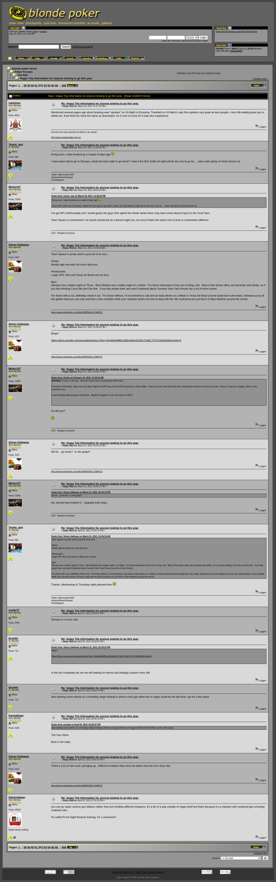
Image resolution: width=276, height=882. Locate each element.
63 (45, 85)
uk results (93, 23)
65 (52, 85)
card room (49, 23)
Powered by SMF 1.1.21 (123, 872)
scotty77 (14, 610)
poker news (16, 23)
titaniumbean (17, 797)
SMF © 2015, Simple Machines (150, 872)
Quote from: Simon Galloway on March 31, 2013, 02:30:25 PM (80, 647)
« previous (257, 79)
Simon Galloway (19, 244)
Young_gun (16, 144)
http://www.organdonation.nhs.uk (66, 137)
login (35, 31)
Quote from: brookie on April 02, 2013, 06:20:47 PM (75, 724)
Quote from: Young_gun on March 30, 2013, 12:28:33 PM (78, 196)
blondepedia (33, 23)
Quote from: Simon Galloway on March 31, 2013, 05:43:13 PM (80, 492)
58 (25, 85)
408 (64, 85)
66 (56, 85)
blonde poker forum (24, 68)
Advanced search (82, 46)
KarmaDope (16, 715)
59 (28, 85)
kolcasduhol (236, 51)
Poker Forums (23, 71)
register (43, 31)
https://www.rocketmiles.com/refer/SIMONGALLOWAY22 (76, 312)
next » (265, 79)
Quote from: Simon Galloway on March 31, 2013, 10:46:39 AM (80, 536)
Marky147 (15, 186)
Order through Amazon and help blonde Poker (236, 31)
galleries (106, 23)
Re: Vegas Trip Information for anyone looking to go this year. (100, 103)
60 (32, 85)
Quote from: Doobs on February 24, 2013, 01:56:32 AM (77, 377)
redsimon (15, 102)
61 (36, 85)
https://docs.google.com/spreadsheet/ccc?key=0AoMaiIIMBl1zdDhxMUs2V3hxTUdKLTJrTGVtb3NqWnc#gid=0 (116, 340)
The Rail (22, 75)
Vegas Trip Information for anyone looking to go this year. (56, 78)
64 (49, 85)
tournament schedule (71, 23)
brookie (13, 638)
